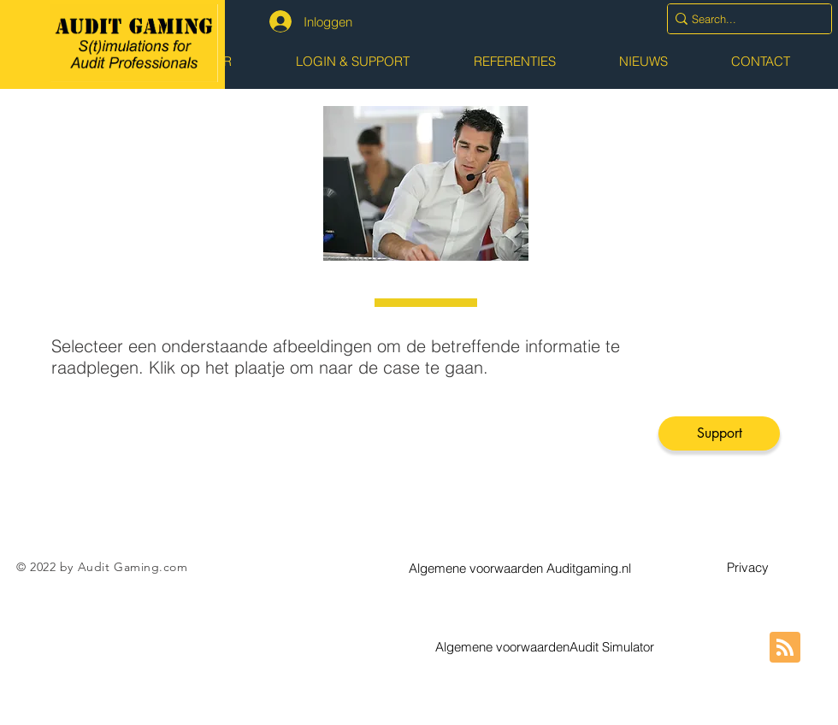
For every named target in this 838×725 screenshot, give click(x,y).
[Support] (719, 433)
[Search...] (743, 18)
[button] (519, 567)
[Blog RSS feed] (785, 648)
